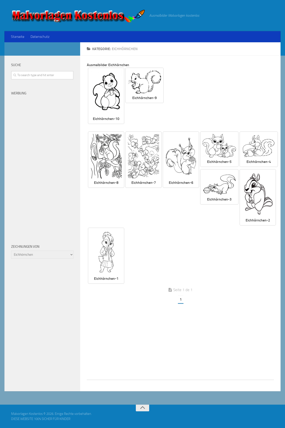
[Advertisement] (222, 99)
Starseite (17, 36)
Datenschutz (40, 36)
